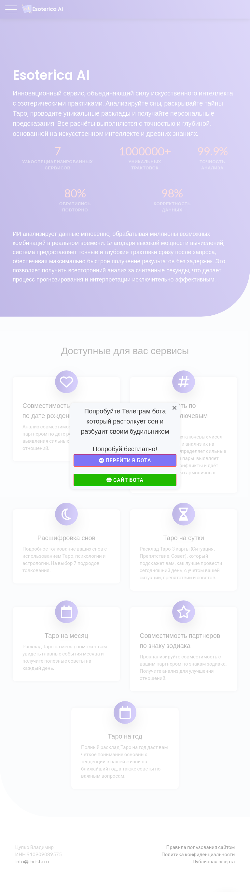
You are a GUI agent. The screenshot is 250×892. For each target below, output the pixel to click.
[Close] (175, 408)
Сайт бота (124, 480)
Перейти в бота (125, 460)
